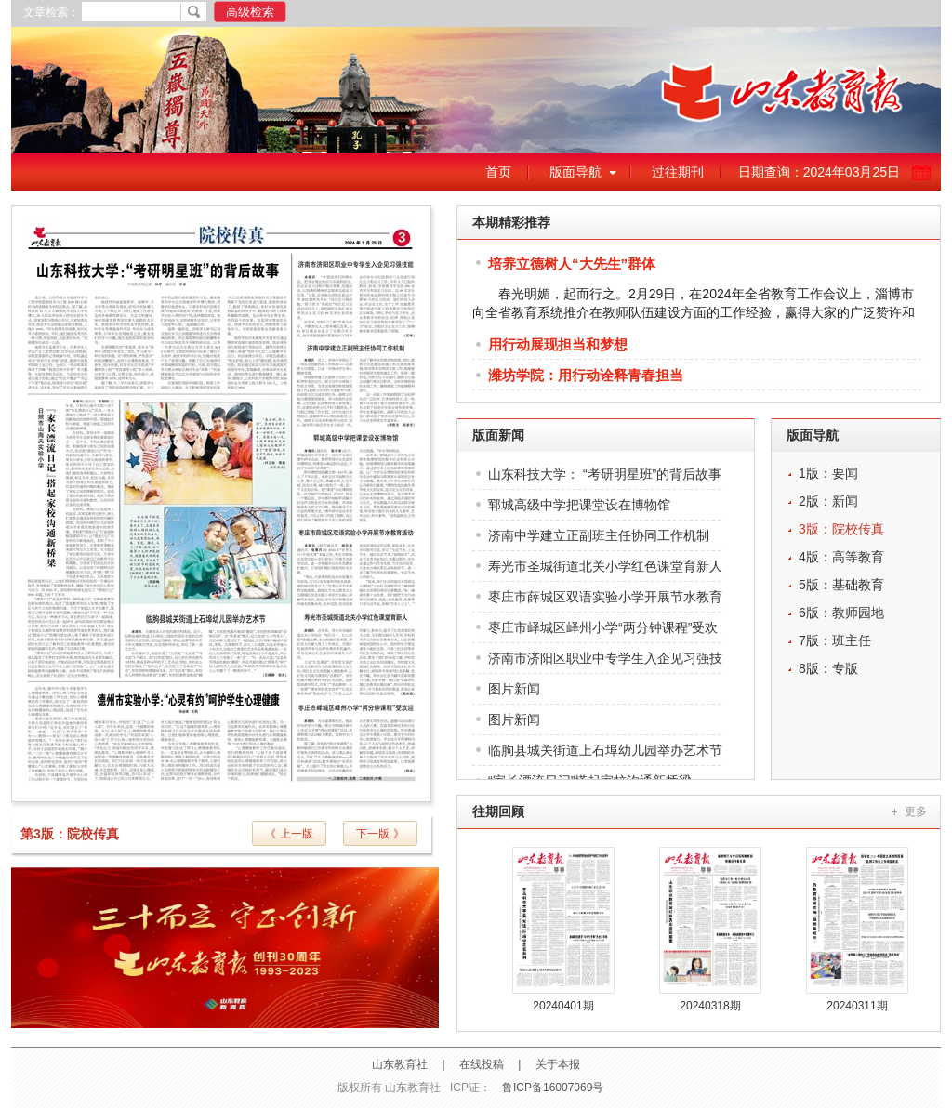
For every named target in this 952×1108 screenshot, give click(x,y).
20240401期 (563, 1005)
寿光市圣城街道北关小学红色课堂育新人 (605, 566)
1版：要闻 (828, 473)
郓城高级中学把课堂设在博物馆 (579, 504)
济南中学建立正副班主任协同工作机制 (598, 535)
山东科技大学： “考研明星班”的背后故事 (604, 474)
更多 (916, 811)
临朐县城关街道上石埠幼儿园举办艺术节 (605, 750)
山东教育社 (400, 1064)
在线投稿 (481, 1064)
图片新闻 (514, 688)
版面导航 (575, 172)
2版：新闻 (828, 501)
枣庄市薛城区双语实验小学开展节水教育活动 (605, 601)
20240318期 (710, 1005)
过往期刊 (678, 172)
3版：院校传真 (841, 528)
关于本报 (558, 1064)
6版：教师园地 (841, 612)
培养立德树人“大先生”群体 (571, 263)
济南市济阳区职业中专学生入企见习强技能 (605, 662)
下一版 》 (379, 833)
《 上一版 (288, 833)
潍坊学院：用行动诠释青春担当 (585, 375)
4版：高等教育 (841, 556)
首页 (498, 172)
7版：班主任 (835, 640)
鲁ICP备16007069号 (552, 1087)
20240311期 (856, 1005)
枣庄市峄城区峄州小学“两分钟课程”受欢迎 (603, 631)
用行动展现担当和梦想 (558, 344)
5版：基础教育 (841, 584)
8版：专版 (828, 668)
